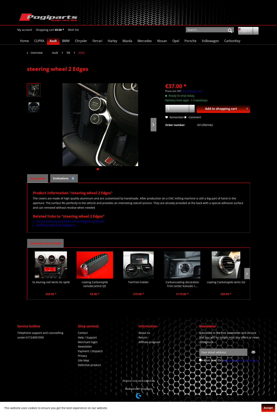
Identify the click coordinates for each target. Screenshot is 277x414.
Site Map (83, 360)
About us (144, 333)
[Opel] (176, 41)
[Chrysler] (81, 41)
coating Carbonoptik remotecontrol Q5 (95, 284)
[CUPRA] (39, 41)
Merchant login (88, 342)
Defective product (89, 365)
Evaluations (64, 178)
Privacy (82, 356)
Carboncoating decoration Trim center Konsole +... (182, 284)
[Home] (24, 41)
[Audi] (53, 41)
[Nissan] (162, 41)
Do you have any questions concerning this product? (68, 221)
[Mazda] (127, 41)
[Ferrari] (97, 41)
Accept (268, 408)
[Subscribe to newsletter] (253, 352)
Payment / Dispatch (90, 351)
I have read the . (230, 360)
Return (142, 337)
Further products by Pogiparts (54, 225)
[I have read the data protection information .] (200, 360)
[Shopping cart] (50, 30)
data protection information (240, 360)
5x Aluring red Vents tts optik (51, 282)
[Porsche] (190, 41)
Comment (192, 117)
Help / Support (87, 337)
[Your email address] (223, 352)
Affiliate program (149, 342)
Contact (83, 333)
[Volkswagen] (210, 41)
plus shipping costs (192, 91)
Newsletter (85, 346)
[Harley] (112, 41)
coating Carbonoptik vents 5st (226, 282)
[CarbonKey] (232, 41)
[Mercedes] (144, 41)
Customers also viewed (45, 243)
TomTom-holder (138, 282)
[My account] (24, 30)
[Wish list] (73, 30)
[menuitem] (24, 30)
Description (37, 178)
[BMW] (65, 41)
